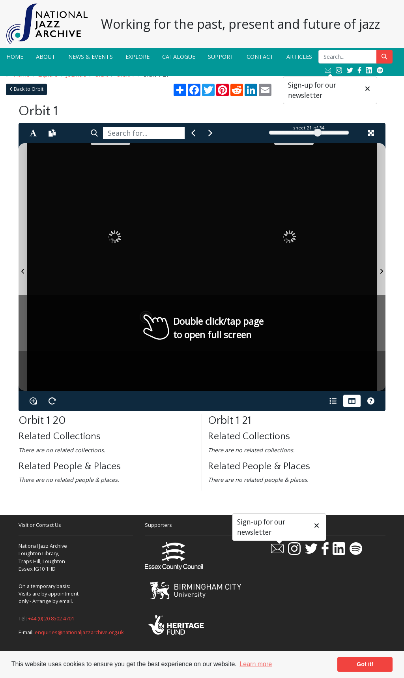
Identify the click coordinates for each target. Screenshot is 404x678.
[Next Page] (381, 267)
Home (14, 56)
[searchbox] (144, 133)
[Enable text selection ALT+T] (33, 133)
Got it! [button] (365, 664)
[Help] (371, 401)
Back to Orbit (26, 89)
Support (221, 56)
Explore (137, 56)
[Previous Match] (193, 133)
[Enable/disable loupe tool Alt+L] (33, 401)
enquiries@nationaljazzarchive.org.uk (79, 632)
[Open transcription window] (52, 133)
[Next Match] (210, 133)
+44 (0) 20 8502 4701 (51, 618)
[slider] (318, 133)
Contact (260, 56)
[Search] (94, 133)
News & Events (90, 56)
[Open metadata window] (333, 401)
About (46, 56)
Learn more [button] (255, 664)
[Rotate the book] (52, 401)
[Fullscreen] (371, 133)
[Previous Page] (23, 267)
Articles (299, 56)
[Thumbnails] (352, 401)
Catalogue (178, 56)
